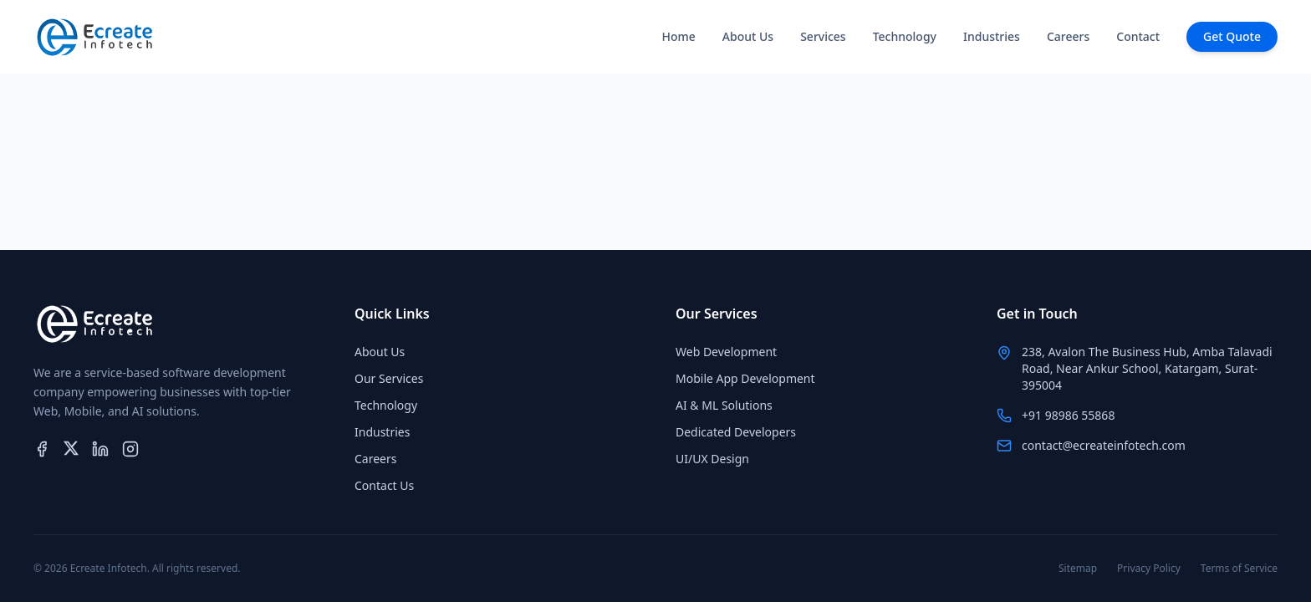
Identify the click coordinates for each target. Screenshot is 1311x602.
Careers (1068, 36)
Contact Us (384, 485)
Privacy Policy (1149, 568)
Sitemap (1077, 568)
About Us (747, 36)
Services (823, 36)
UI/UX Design (712, 459)
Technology (904, 36)
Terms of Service (1239, 568)
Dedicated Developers (736, 432)
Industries (991, 36)
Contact (1138, 36)
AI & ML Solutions (724, 405)
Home (678, 36)
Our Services (389, 378)
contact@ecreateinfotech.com (1104, 445)
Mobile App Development (745, 378)
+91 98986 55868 (1068, 415)
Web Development (726, 352)
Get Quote (1232, 36)
